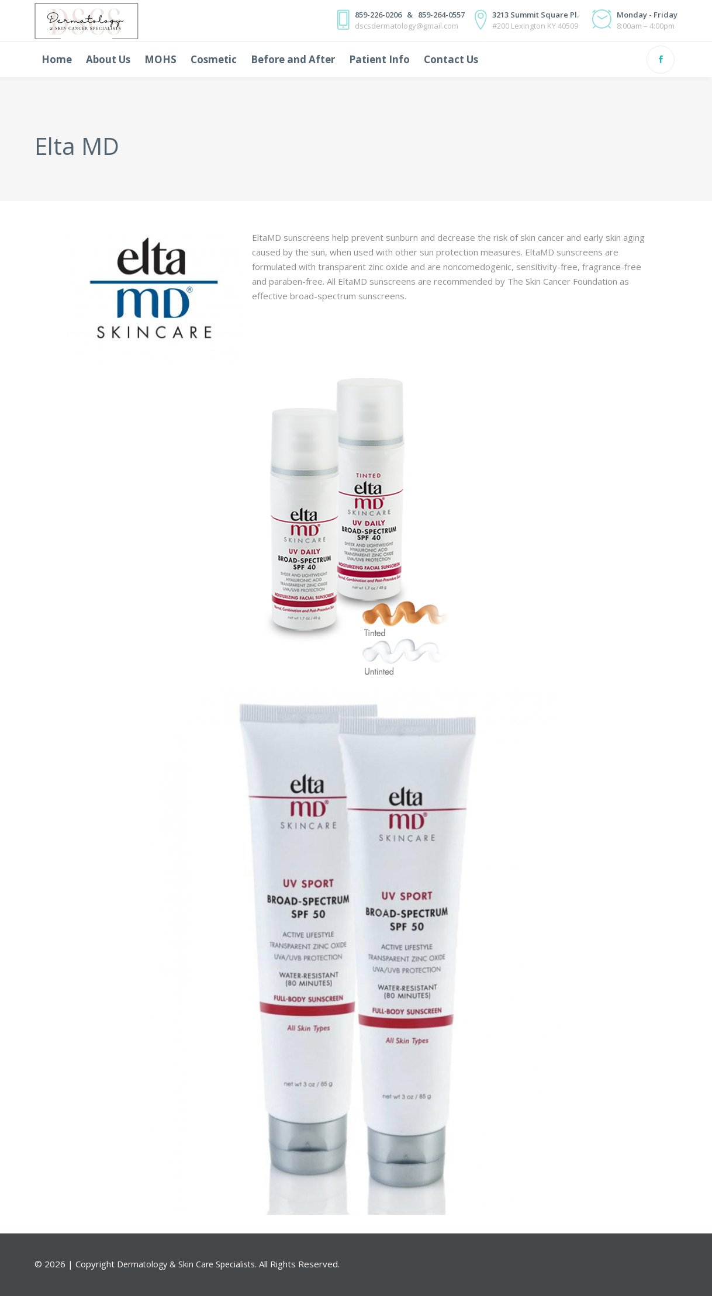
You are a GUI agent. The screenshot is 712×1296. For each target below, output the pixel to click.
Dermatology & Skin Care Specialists (186, 1264)
